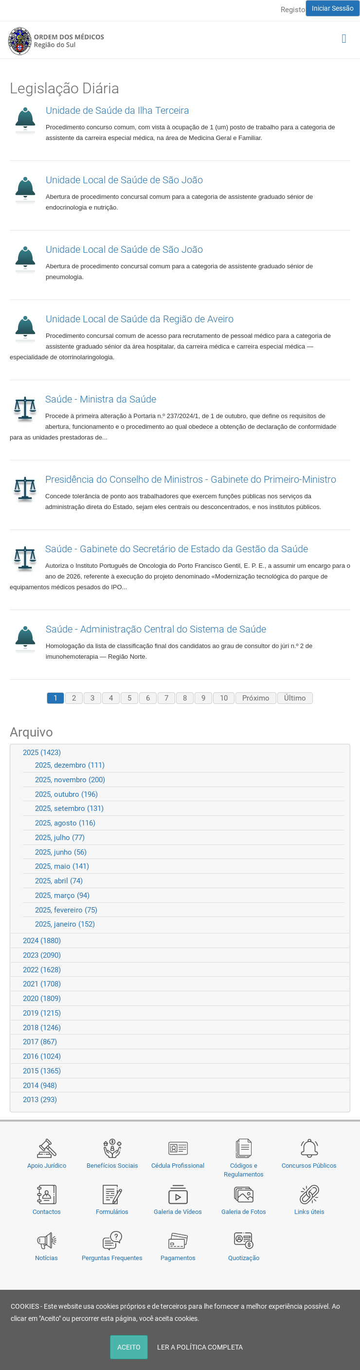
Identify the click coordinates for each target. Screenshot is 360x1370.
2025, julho (60, 837)
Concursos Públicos (309, 1165)
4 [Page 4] (111, 698)
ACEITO (129, 1347)
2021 (42, 984)
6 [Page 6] (148, 698)
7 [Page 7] (166, 698)
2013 (40, 1099)
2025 (42, 752)
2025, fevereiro (66, 910)
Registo (293, 9)
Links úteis (309, 1211)
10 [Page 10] (224, 698)
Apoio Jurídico (46, 1165)
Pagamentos (178, 1258)
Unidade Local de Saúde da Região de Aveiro (140, 319)
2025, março (62, 895)
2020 (42, 998)
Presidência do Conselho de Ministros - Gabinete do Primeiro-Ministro (190, 479)
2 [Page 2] (74, 698)
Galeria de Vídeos (178, 1211)
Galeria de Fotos (243, 1211)
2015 (42, 1071)
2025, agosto (65, 823)
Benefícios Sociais (112, 1165)
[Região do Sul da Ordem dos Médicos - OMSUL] (56, 40)
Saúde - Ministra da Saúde (100, 399)
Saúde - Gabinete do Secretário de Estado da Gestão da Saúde (176, 549)
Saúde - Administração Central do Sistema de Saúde (156, 629)
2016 (42, 1056)
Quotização (243, 1258)
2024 (42, 940)
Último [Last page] (295, 698)
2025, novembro (70, 779)
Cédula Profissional (177, 1165)
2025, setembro (69, 808)
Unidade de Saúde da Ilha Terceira (117, 110)
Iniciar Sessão (333, 8)
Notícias (46, 1258)
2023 (42, 955)
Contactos (47, 1211)
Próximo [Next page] (256, 698)
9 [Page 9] (203, 698)
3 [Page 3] (92, 698)
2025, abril (59, 881)
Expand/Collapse (338, 752)
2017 (40, 1041)
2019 (42, 1013)
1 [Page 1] (55, 698)
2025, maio (62, 866)
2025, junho (61, 852)
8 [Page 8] (185, 698)
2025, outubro (66, 794)
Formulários (112, 1211)
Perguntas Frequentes (112, 1258)
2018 (42, 1027)
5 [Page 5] (129, 698)
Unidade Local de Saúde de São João (124, 180)
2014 (40, 1085)
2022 (42, 970)
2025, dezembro (70, 765)
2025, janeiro (65, 924)
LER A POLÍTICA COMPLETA (200, 1347)
